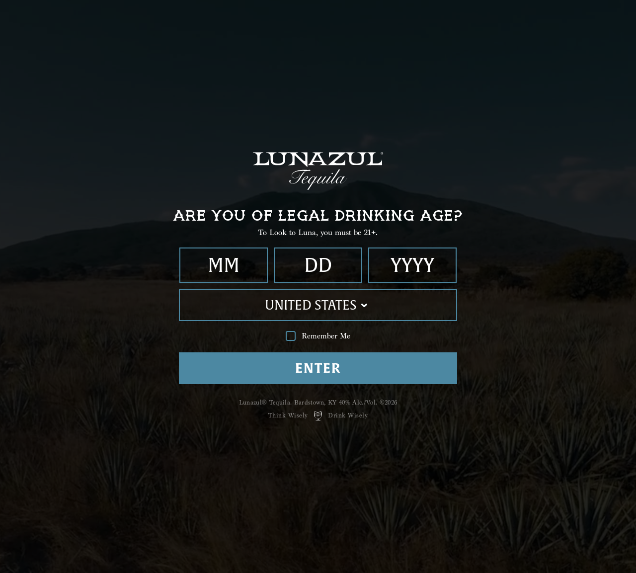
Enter (317, 368)
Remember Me (318, 336)
